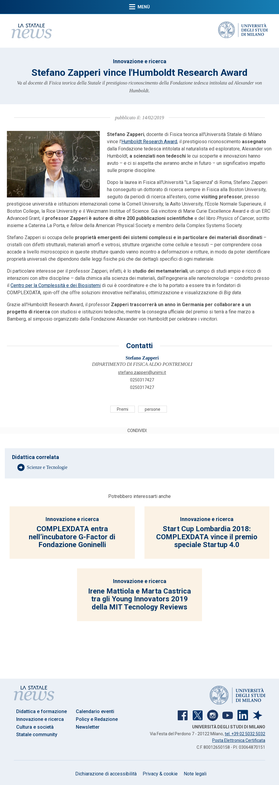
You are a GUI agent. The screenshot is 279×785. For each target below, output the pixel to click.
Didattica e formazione (41, 711)
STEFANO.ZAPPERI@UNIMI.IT (142, 372)
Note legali (195, 774)
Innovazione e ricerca (139, 61)
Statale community (36, 734)
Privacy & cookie (160, 774)
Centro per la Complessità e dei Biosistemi (55, 285)
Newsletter (87, 727)
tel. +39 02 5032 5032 (245, 733)
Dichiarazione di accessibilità (106, 774)
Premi (122, 409)
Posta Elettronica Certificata (238, 740)
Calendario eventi (95, 711)
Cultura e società (35, 727)
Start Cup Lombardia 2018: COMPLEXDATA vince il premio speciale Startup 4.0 (206, 537)
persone (152, 409)
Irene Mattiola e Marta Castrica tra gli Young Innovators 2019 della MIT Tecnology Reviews (139, 599)
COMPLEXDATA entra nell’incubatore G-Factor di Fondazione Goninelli (72, 537)
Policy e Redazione (97, 719)
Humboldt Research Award (149, 141)
